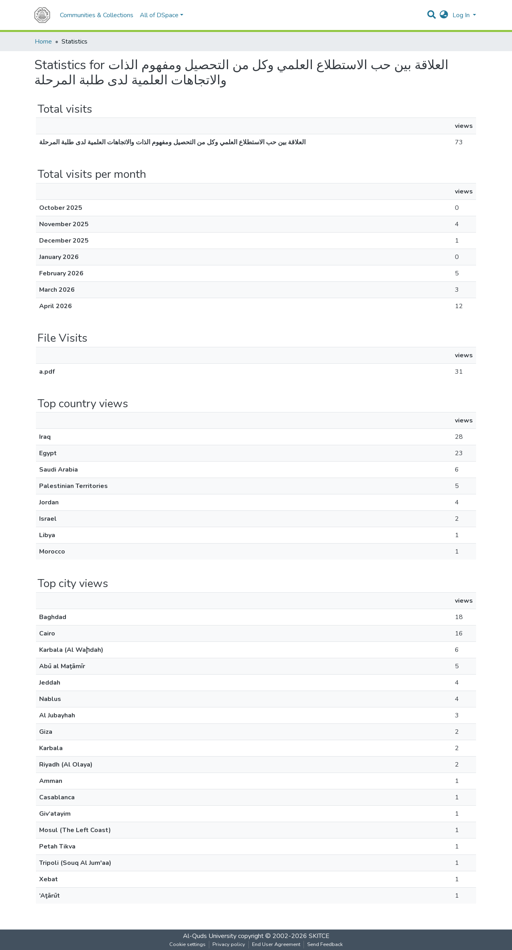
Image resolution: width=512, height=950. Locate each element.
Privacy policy (228, 944)
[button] (444, 15)
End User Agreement (276, 944)
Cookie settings (187, 944)
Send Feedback (325, 944)
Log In (461, 15)
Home (43, 41)
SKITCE (319, 936)
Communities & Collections (96, 15)
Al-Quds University (209, 936)
